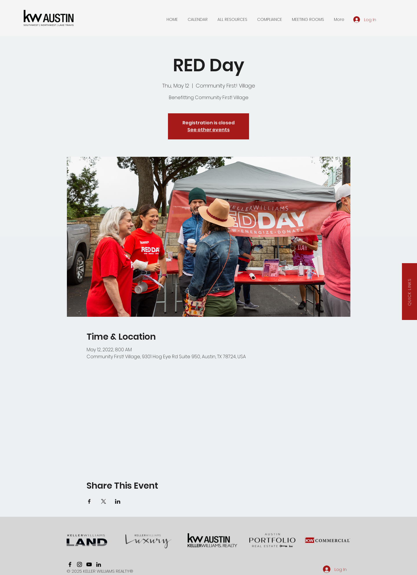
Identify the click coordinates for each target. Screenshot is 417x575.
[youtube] (89, 564)
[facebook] (70, 564)
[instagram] (79, 564)
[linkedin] (98, 564)
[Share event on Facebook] (89, 501)
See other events (208, 129)
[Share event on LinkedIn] (117, 501)
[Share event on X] (103, 501)
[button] (198, 19)
